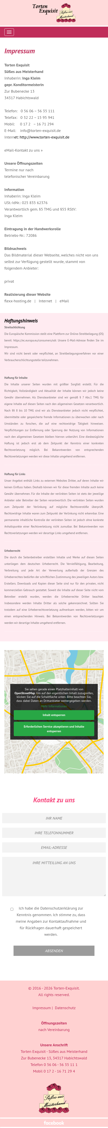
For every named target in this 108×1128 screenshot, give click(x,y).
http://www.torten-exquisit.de (44, 137)
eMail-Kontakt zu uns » (23, 150)
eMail (64, 300)
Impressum (41, 1007)
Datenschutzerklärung (58, 908)
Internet (45, 300)
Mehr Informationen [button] (54, 706)
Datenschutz (65, 1007)
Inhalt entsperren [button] (54, 715)
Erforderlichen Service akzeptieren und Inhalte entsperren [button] (54, 729)
